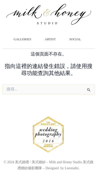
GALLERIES (23, 39)
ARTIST (51, 39)
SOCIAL (76, 39)
